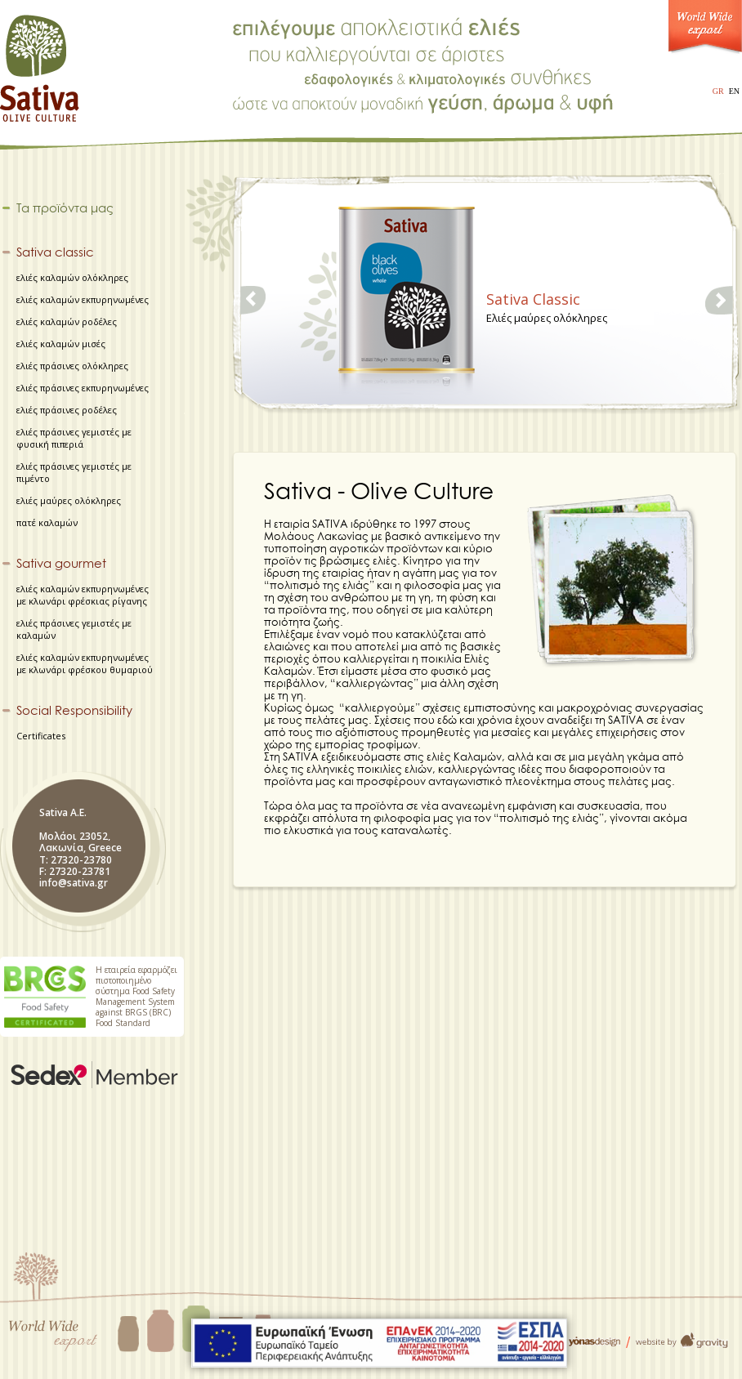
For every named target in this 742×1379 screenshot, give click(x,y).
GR (718, 91)
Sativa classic (55, 252)
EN (734, 91)
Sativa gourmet (61, 563)
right (719, 300)
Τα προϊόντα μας (65, 208)
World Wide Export (705, 30)
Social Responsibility (74, 710)
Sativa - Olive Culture (41, 63)
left (254, 300)
